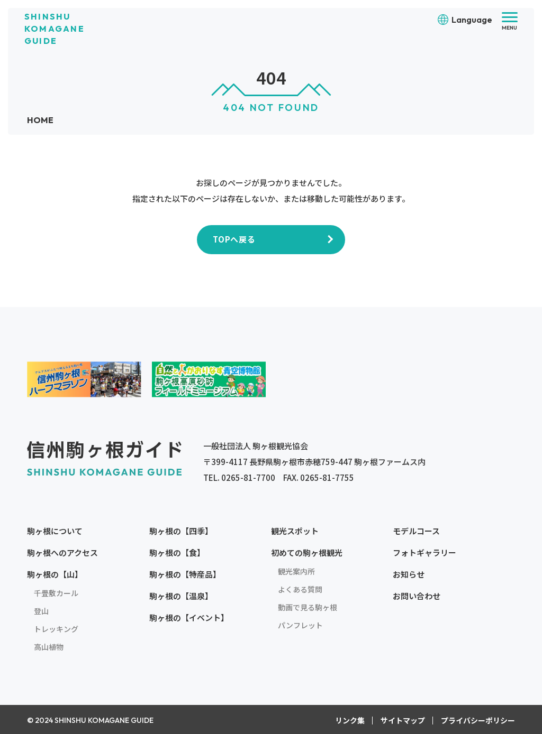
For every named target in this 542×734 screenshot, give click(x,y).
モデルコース (416, 530)
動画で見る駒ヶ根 (307, 606)
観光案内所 (296, 570)
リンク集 (350, 719)
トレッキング (56, 628)
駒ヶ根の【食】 (177, 552)
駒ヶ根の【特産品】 (185, 573)
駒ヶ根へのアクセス (62, 552)
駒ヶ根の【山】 (55, 573)
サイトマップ (403, 719)
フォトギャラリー (424, 552)
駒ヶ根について (55, 530)
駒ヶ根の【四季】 (181, 530)
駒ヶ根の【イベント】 (189, 616)
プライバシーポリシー (478, 719)
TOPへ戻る (234, 238)
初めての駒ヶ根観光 (306, 552)
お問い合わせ (416, 595)
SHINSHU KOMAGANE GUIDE (54, 28)
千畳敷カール (56, 592)
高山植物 (49, 646)
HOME (40, 120)
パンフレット (300, 624)
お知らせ (408, 573)
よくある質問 (300, 588)
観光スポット (295, 530)
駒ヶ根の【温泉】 (181, 595)
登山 (41, 610)
